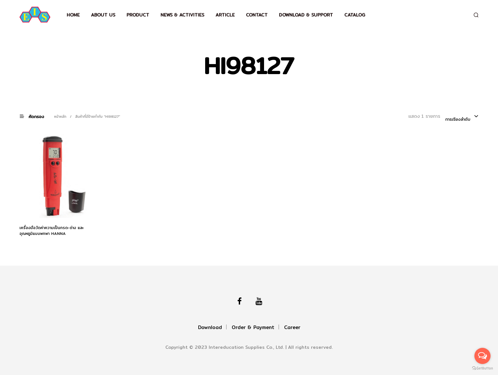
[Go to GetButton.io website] (482, 368)
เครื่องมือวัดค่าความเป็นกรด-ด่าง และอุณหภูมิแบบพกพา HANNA (51, 231)
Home (73, 14)
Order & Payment (253, 327)
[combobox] (462, 116)
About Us (103, 14)
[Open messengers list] (482, 356)
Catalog (354, 14)
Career (292, 327)
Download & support (306, 14)
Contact (257, 14)
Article (225, 14)
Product (138, 14)
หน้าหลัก (60, 116)
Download (210, 327)
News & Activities (182, 14)
